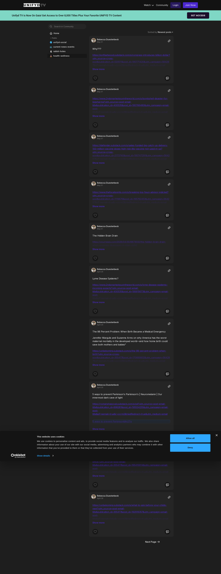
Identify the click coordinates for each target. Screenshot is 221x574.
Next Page (152, 502)
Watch (149, 5)
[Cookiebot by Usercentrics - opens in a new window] (18, 568)
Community (162, 5)
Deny (190, 560)
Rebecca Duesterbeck (108, 39)
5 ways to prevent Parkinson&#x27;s (112, 393)
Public (53, 38)
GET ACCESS (198, 15)
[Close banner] (217, 548)
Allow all (190, 551)
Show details (43, 568)
